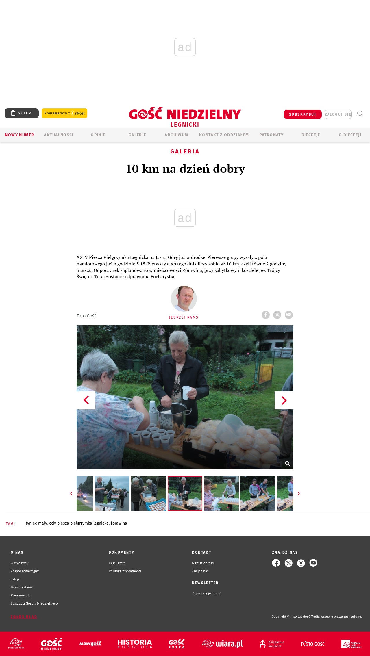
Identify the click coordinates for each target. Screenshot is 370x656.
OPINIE (98, 135)
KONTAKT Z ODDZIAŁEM (224, 135)
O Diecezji (350, 135)
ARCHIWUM (176, 135)
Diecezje (310, 135)
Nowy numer (19, 135)
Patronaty (272, 135)
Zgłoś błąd (24, 617)
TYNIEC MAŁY (36, 523)
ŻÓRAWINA (119, 523)
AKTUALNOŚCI (58, 135)
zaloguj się (338, 114)
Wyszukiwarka (360, 113)
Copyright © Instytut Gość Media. (296, 616)
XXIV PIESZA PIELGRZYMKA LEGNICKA (79, 523)
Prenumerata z (64, 113)
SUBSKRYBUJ (302, 114)
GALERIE (137, 135)
